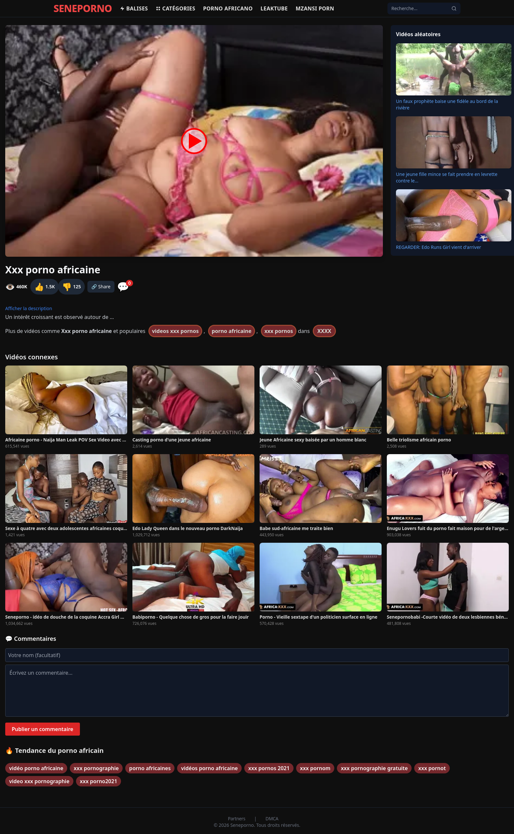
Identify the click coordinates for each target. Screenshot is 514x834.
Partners (237, 818)
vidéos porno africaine (209, 768)
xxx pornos (279, 331)
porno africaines (150, 768)
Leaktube (274, 8)
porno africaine (231, 331)
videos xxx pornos (175, 331)
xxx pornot (432, 768)
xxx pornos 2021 (269, 768)
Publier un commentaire (42, 729)
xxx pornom (315, 768)
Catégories (175, 8)
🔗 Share (101, 286)
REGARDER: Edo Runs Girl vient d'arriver (438, 247)
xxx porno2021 (98, 781)
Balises (134, 8)
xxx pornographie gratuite (374, 768)
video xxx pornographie (39, 781)
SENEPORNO (82, 8)
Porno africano (228, 8)
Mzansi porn (314, 8)
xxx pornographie (96, 768)
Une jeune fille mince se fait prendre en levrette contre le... (446, 177)
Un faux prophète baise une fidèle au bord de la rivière (447, 104)
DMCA (271, 818)
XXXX (324, 331)
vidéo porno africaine (36, 768)
